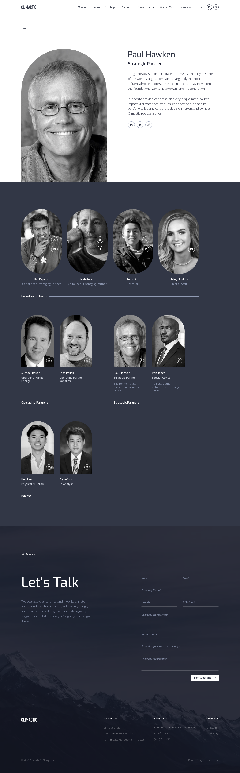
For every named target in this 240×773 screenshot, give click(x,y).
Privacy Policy (195, 760)
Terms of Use (212, 760)
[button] (145, 7)
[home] (28, 7)
